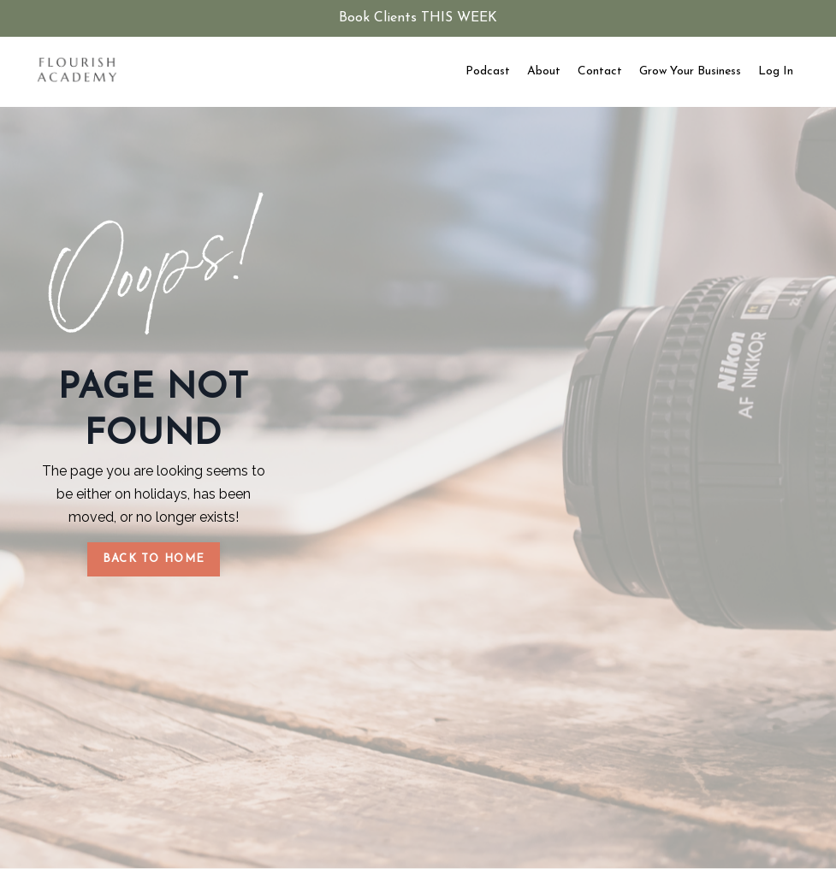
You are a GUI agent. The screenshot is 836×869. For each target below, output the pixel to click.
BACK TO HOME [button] (154, 559)
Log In (775, 71)
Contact (600, 71)
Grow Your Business (690, 71)
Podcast (487, 71)
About (543, 71)
